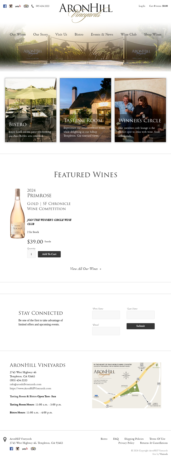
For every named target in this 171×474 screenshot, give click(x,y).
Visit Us (61, 34)
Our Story (40, 34)
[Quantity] (31, 254)
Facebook (5, 6)
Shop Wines (152, 34)
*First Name (97, 308)
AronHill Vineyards (21, 439)
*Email (95, 324)
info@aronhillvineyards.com (25, 384)
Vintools (164, 454)
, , (36, 443)
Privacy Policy (126, 443)
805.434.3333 (42, 6)
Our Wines (18, 34)
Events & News (102, 34)
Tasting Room (18, 396)
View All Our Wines (84, 268)
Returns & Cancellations (154, 443)
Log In (142, 6)
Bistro (79, 34)
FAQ (116, 439)
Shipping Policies (134, 439)
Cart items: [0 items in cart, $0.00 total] (158, 6)
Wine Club (129, 34)
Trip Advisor (26, 6)
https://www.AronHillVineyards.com (30, 388)
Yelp (18, 6)
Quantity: (31, 248)
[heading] (53, 193)
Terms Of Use (157, 439)
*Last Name (132, 308)
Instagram (10, 6)
